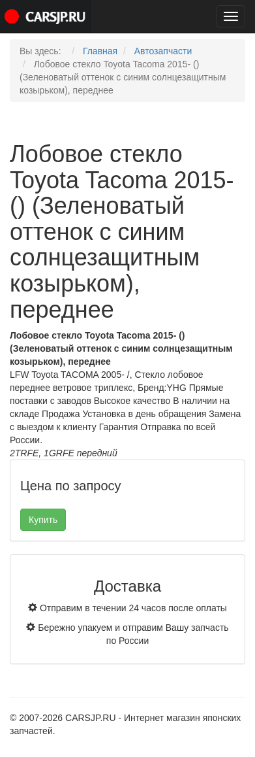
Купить (43, 519)
